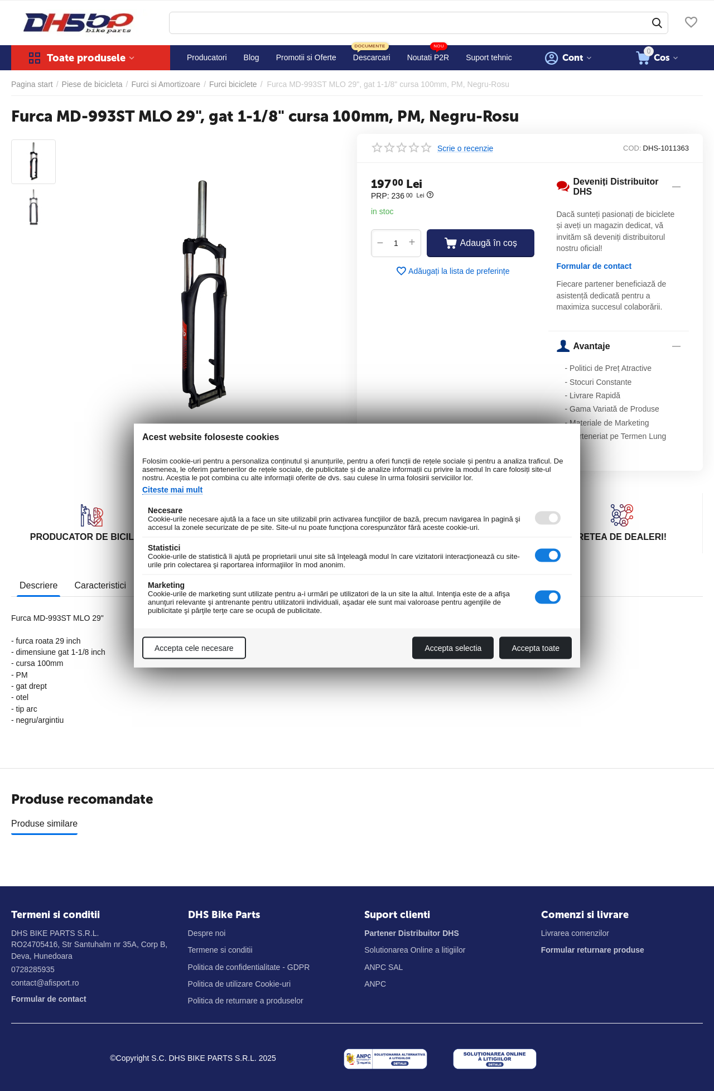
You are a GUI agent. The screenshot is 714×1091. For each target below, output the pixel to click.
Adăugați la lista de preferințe (452, 271)
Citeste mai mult (172, 489)
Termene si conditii (220, 949)
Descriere (38, 585)
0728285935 (33, 969)
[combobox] (418, 23)
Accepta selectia (452, 648)
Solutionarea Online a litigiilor (414, 949)
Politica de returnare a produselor (245, 1000)
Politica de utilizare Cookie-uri (239, 983)
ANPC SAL (383, 967)
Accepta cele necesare (194, 648)
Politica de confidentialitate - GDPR (249, 967)
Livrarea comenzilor (575, 933)
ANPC (375, 983)
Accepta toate (535, 648)
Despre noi (207, 933)
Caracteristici (100, 585)
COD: (632, 148)
